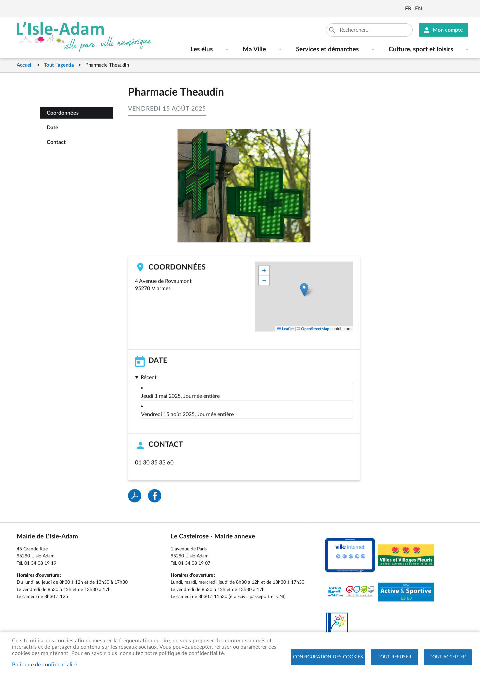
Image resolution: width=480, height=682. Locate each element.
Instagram (464, 8)
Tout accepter (448, 657)
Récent (149, 377)
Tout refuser (394, 657)
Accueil (25, 65)
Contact (56, 142)
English (418, 8)
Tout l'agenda (59, 65)
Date (52, 127)
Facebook (446, 8)
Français (408, 8)
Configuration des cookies (328, 657)
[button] (304, 290)
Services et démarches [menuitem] (327, 49)
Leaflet (285, 329)
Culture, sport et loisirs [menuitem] (421, 49)
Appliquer (332, 30)
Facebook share (154, 495)
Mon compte (448, 30)
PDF (134, 495)
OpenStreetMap (315, 329)
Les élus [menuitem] (201, 49)
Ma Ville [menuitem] (254, 49)
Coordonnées (63, 113)
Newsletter (428, 8)
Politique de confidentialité (44, 664)
